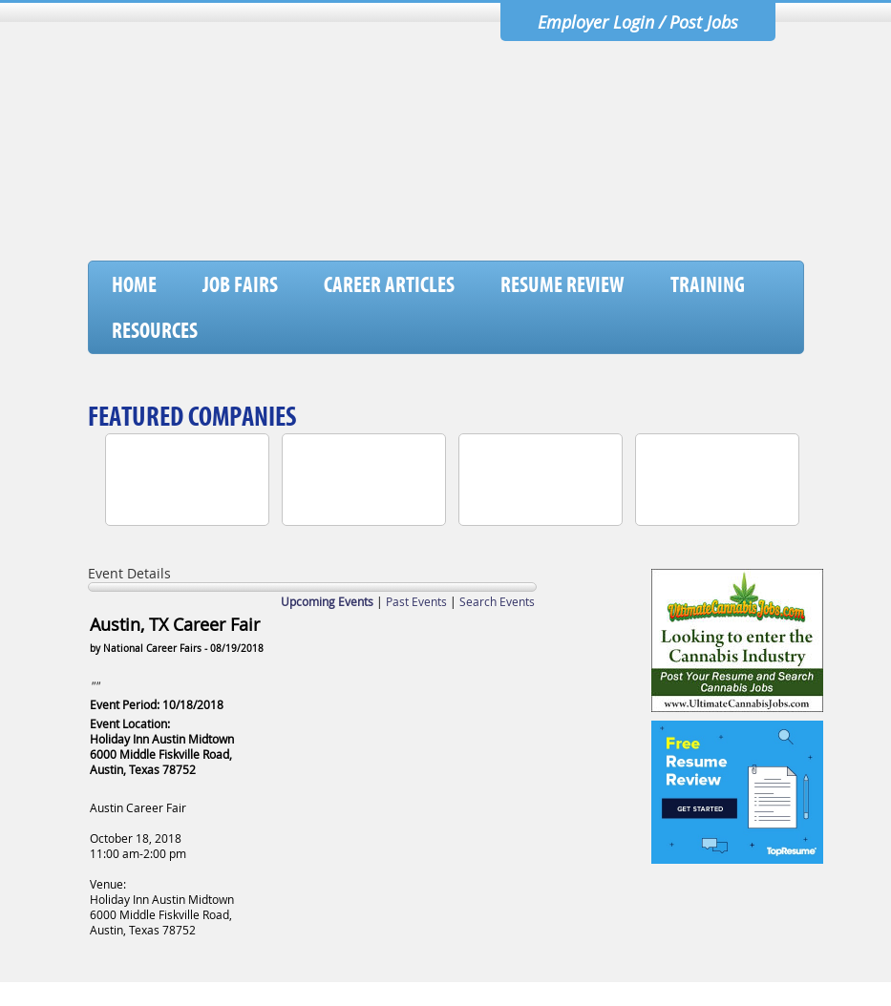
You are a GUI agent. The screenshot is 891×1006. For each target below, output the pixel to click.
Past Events (416, 601)
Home (134, 284)
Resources (155, 330)
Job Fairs (240, 284)
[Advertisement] (455, 211)
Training (707, 284)
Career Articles (389, 284)
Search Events (497, 601)
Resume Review (562, 284)
